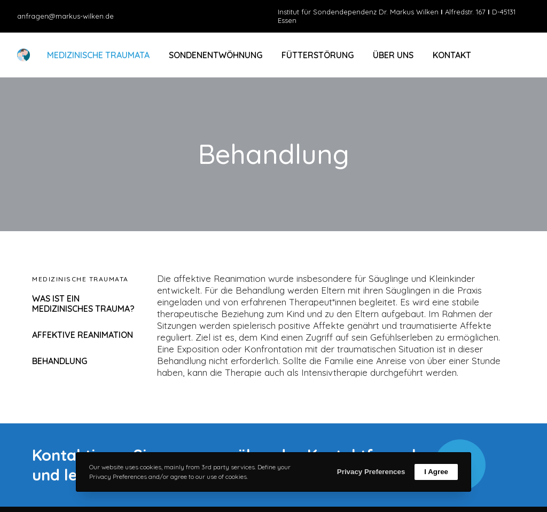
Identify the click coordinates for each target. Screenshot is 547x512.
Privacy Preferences (371, 472)
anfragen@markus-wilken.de (65, 16)
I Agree (436, 472)
